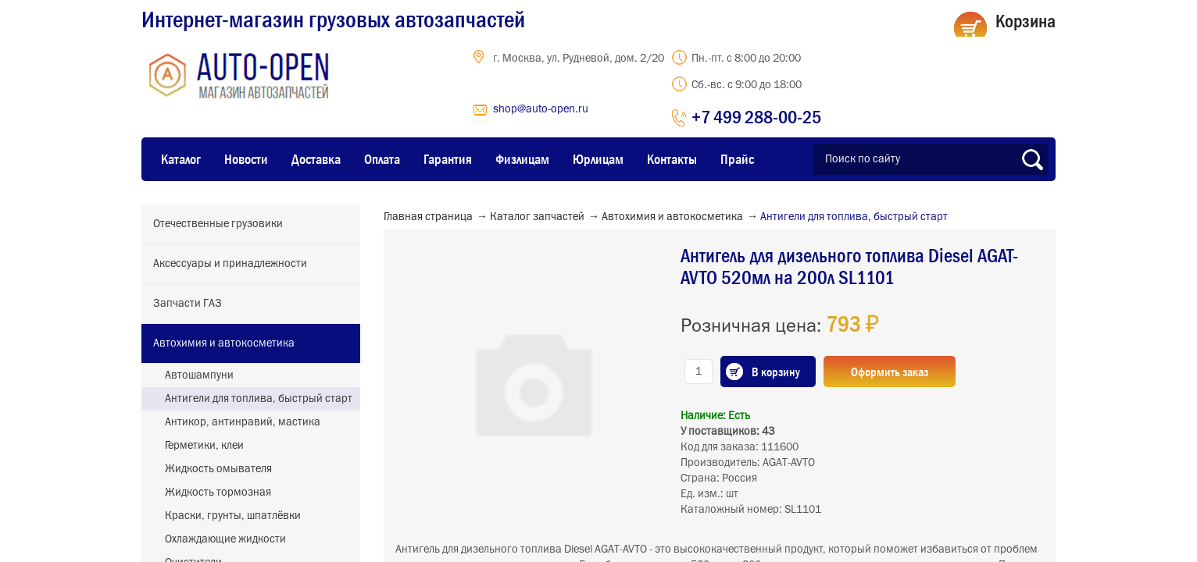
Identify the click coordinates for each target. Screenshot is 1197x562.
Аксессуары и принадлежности (230, 264)
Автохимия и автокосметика (224, 343)
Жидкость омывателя (218, 469)
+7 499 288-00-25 (756, 116)
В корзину (776, 372)
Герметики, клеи (204, 445)
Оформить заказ (889, 372)
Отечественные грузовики (218, 224)
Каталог (181, 159)
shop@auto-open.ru (540, 109)
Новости (246, 159)
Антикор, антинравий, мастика (242, 422)
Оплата (382, 159)
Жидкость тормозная (218, 492)
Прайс (737, 159)
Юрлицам (598, 159)
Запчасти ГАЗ (187, 303)
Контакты (672, 159)
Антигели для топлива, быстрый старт (258, 399)
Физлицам (522, 159)
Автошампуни (199, 375)
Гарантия (447, 159)
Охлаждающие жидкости (225, 539)
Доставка (316, 159)
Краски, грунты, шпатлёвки (233, 516)
